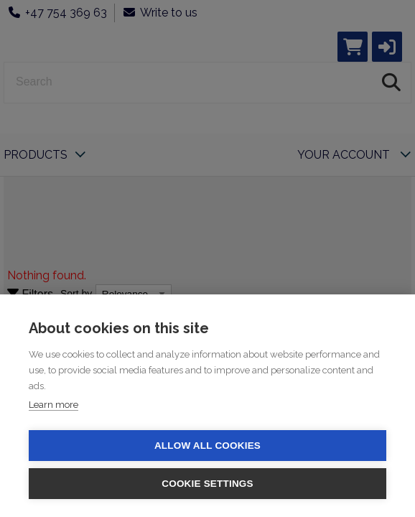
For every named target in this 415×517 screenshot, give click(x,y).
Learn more (53, 404)
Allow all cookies (207, 445)
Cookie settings (207, 483)
